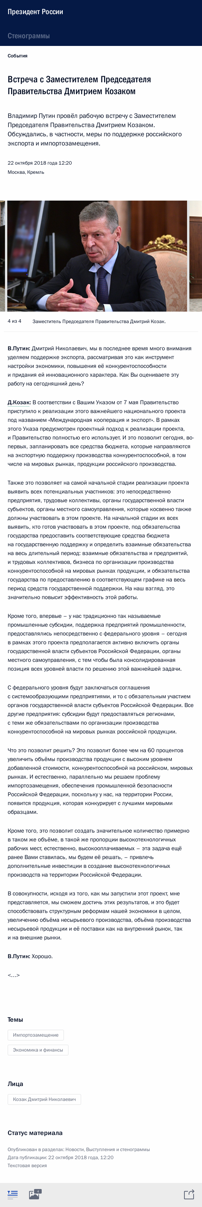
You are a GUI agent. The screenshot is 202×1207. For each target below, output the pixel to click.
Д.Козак (18, 402)
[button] (183, 256)
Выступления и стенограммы (118, 1149)
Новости (74, 1149)
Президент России (35, 11)
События (18, 55)
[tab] (12, 1194)
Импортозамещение (36, 1035)
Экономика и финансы (38, 1050)
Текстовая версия (27, 1165)
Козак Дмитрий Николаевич (44, 1099)
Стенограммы (29, 35)
